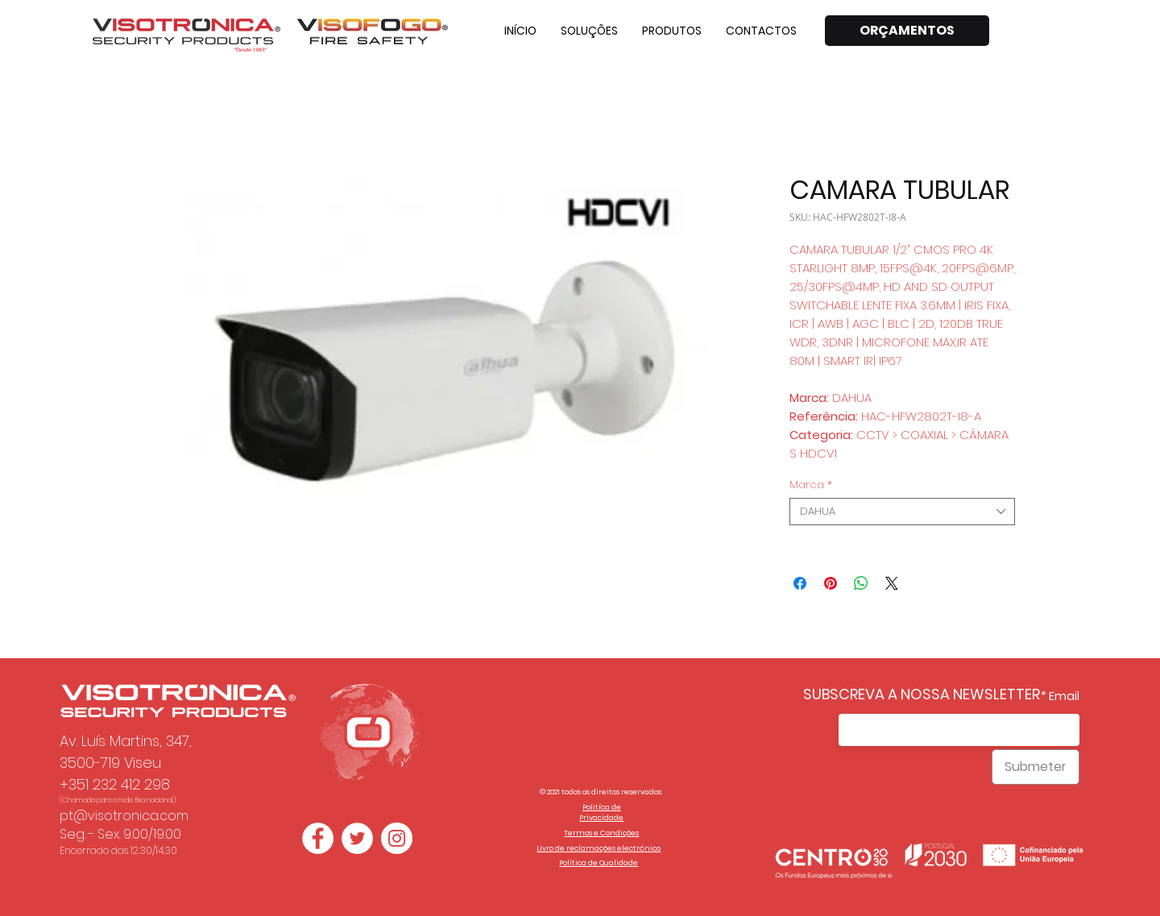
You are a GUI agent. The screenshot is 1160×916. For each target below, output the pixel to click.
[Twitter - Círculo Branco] (357, 838)
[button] (589, 30)
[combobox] (902, 511)
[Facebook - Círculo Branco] (318, 838)
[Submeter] (1035, 767)
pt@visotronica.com (124, 815)
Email (1064, 696)
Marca (810, 485)
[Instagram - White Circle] (396, 838)
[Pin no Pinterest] (830, 583)
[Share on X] (891, 583)
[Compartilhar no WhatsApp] (861, 583)
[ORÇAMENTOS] (907, 30)
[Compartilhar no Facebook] (800, 583)
